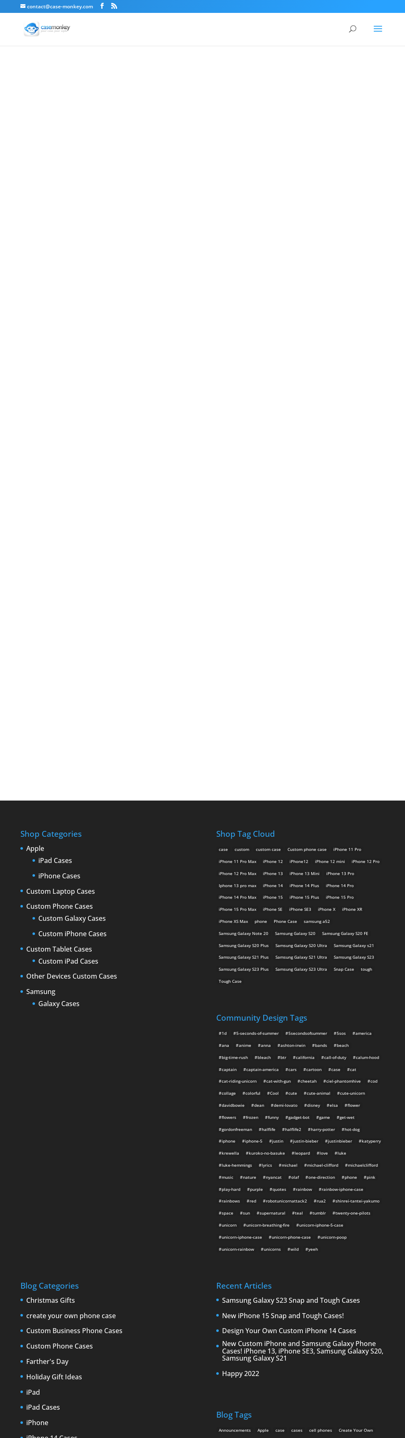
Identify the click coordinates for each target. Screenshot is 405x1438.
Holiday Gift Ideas (54, 1099)
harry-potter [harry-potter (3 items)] (323, 852)
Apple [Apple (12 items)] (263, 1152)
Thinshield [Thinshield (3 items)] (285, 1248)
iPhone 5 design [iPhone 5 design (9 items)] (294, 1200)
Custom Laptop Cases (60, 614)
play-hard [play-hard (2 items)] (231, 912)
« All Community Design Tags (189, 74)
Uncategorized (49, 1345)
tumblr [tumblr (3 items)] (319, 935)
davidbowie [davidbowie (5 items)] (233, 828)
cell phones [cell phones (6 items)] (320, 1152)
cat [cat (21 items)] (353, 792)
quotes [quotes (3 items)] (279, 912)
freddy (251, 74)
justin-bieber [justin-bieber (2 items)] (305, 863)
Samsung (40, 714)
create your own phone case (71, 1038)
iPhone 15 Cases (52, 1176)
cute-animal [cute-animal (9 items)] (318, 815)
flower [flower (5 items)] (354, 828)
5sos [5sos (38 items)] (341, 756)
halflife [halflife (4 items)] (268, 852)
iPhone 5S (42, 1222)
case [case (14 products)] (223, 572)
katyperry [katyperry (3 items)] (371, 863)
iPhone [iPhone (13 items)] (295, 1188)
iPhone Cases (59, 598)
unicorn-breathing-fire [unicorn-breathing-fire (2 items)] (268, 947)
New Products (48, 1283)
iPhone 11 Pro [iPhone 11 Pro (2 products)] (347, 572)
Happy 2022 (240, 1096)
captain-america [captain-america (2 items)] (262, 792)
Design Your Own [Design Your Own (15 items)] (351, 1176)
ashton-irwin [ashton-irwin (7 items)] (292, 768)
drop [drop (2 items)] (223, 1188)
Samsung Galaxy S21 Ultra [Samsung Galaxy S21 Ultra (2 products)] (301, 679)
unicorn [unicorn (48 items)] (229, 947)
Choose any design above (146, 389)
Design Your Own (202, 451)
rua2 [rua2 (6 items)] (321, 923)
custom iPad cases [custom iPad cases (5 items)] (283, 1164)
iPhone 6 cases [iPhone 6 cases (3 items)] (258, 1212)
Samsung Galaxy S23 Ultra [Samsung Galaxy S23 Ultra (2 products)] (301, 691)
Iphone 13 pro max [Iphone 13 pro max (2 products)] (237, 608)
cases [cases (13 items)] (296, 1152)
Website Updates (53, 1360)
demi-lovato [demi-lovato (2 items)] (286, 828)
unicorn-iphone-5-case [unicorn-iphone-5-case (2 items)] (321, 947)
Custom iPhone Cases (72, 656)
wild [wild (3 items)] (294, 971)
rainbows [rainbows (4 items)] (231, 923)
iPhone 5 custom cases (62, 1206)
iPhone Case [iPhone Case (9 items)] (331, 1212)
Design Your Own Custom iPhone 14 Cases (289, 1054)
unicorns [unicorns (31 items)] (272, 971)
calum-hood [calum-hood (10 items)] (367, 780)
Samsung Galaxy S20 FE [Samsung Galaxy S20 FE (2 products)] (345, 656)
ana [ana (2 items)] (225, 768)
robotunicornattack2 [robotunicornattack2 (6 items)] (286, 923)
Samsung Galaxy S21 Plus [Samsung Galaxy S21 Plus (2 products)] (244, 679)
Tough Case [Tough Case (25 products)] (230, 704)
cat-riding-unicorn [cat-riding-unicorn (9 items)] (239, 803)
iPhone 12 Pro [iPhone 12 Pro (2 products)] (366, 584)
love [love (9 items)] (324, 875)
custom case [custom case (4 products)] (268, 572)
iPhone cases (47, 1253)
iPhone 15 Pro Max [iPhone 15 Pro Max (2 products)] (237, 632)
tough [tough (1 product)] (366, 691)
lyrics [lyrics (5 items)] (267, 887)
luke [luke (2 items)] (342, 875)
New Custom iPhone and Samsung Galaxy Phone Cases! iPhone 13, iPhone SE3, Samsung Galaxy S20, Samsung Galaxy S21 (302, 1074)
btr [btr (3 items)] (283, 780)
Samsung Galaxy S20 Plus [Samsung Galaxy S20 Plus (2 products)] (244, 668)
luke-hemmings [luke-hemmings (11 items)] (237, 887)
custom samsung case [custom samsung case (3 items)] (240, 1176)
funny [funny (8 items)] (273, 840)
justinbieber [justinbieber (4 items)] (340, 863)
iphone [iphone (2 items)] (228, 863)
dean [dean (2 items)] (259, 828)
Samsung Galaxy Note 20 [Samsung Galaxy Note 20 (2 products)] (243, 656)
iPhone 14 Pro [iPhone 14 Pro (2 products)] (340, 608)
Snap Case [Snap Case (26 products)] (344, 691)
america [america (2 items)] (363, 756)
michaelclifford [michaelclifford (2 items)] (363, 887)
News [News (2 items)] (343, 1224)
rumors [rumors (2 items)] (275, 1236)
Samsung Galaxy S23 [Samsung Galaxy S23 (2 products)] (354, 679)
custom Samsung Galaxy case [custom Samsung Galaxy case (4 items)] (298, 1176)
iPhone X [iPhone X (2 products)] (326, 632)
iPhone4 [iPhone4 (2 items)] (341, 1188)
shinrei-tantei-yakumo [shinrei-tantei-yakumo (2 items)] (357, 923)
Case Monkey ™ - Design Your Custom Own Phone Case (162, 1425)
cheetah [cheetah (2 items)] (308, 803)
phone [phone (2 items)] (351, 899)
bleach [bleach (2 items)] (264, 780)
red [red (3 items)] (253, 923)
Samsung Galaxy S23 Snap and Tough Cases (291, 1023)
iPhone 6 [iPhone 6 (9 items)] (227, 1212)
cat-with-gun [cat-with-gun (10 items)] (278, 803)
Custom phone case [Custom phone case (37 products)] (307, 572)
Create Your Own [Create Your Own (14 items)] (356, 1152)
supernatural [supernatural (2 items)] (272, 935)
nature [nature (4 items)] (249, 899)
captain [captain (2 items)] (229, 792)
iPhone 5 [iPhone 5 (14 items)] (364, 1188)
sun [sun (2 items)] (246, 935)
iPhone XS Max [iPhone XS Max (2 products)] (233, 644)
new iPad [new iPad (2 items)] (321, 1224)
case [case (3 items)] (280, 1152)
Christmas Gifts (50, 1023)
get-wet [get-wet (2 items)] (347, 840)
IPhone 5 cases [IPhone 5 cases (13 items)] (257, 1200)
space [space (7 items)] (227, 935)
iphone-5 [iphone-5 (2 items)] (253, 863)
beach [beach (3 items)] (343, 768)
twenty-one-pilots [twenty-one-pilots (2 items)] (352, 935)
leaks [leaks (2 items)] (224, 1224)
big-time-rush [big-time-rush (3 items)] (235, 780)
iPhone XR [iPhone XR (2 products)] (352, 632)
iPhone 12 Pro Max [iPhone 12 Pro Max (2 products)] (237, 596)
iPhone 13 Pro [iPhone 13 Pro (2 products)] (340, 596)
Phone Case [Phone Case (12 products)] (285, 644)
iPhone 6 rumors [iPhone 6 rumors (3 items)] (296, 1212)
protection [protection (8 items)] (250, 1236)
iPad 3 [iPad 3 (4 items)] (275, 1188)
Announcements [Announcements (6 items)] (235, 1152)
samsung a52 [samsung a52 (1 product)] (317, 644)
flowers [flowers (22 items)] (229, 840)
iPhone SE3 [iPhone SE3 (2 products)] (300, 632)
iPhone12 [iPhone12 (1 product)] (299, 584)
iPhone (37, 1145)
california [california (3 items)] (305, 780)
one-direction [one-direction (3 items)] (321, 899)
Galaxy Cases (59, 726)
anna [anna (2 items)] (266, 768)
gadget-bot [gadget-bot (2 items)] (299, 840)
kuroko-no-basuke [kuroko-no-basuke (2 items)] (267, 875)
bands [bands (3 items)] (321, 768)
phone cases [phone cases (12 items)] (367, 1224)
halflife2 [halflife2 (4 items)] (293, 852)
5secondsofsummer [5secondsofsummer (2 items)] (307, 756)
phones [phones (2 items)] (226, 1236)
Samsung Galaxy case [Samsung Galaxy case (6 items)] (309, 1236)
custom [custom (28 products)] (242, 572)
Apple (35, 571)
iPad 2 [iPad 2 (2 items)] (256, 1188)
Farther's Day (47, 1084)
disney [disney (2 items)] (313, 828)
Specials (39, 1329)
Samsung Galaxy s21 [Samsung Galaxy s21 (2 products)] (354, 668)
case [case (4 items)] (335, 792)
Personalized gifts (54, 1298)
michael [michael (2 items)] (290, 887)
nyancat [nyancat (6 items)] (274, 899)
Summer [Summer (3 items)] (260, 1248)
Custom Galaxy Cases (72, 641)
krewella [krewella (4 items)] (230, 875)
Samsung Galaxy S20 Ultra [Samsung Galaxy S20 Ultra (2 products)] (301, 668)
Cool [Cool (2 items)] (274, 815)
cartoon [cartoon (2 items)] (314, 792)
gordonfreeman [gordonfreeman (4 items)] (237, 852)
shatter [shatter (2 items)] (345, 1236)
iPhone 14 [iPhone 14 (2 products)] (273, 608)
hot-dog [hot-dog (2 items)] (352, 852)
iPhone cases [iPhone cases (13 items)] (363, 1212)
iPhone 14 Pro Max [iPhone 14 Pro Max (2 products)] (237, 619)
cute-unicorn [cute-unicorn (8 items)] (352, 815)
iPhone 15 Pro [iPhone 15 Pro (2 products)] (340, 619)
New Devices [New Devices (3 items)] (293, 1224)
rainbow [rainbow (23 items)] (304, 912)
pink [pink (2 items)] (371, 899)
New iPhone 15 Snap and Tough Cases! (283, 1038)
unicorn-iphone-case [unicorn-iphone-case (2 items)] (242, 959)
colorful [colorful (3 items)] (252, 815)
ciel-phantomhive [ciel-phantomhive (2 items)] (343, 803)
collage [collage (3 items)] (229, 815)
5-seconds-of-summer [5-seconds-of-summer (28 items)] (257, 756)
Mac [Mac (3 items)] (240, 1224)
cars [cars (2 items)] (292, 792)
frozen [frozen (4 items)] (252, 840)
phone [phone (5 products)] (261, 644)
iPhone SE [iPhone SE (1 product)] (272, 632)
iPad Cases (55, 583)
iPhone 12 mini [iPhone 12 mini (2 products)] (330, 584)
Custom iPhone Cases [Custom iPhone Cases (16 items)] (330, 1164)
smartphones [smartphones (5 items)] (232, 1248)
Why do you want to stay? (202, 253)
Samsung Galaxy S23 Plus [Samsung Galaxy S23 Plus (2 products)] (244, 691)
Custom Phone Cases (59, 629)
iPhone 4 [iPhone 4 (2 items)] (317, 1188)
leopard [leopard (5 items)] (302, 875)
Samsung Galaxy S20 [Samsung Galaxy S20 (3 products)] (295, 656)
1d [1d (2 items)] (224, 756)
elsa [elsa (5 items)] (334, 828)
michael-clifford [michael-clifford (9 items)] (322, 887)
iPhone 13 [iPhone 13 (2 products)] (273, 596)
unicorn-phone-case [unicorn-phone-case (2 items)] (291, 959)
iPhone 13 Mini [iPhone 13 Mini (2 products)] (305, 596)
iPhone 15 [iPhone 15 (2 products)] (273, 619)
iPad (33, 1115)
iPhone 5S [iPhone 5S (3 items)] (366, 1200)
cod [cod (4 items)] (374, 803)
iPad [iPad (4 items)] (239, 1188)
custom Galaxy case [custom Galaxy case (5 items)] (238, 1164)
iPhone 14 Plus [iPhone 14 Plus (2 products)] (304, 608)
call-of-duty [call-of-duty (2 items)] (335, 780)
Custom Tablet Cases (59, 672)
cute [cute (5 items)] (292, 815)
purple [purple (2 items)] (256, 912)
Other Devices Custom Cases (71, 699)
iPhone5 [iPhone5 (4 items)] (227, 1200)
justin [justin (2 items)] (277, 863)
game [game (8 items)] (324, 840)
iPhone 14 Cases (52, 1161)
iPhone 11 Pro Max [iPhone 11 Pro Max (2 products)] (237, 584)
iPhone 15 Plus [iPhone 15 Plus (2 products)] (304, 619)
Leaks (35, 1268)
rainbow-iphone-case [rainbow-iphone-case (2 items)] (342, 912)
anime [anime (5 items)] (245, 768)
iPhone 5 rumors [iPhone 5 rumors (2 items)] (333, 1200)
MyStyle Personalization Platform (295, 1425)
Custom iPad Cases (68, 684)
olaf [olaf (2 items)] (295, 899)
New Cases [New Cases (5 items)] (262, 1224)
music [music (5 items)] (227, 899)
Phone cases (46, 1314)
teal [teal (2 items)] (299, 935)
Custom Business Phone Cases (74, 1054)
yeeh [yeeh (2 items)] (313, 971)
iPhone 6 (40, 1237)
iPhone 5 (40, 1191)
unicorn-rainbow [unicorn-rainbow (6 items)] (238, 971)
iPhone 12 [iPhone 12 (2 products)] (273, 584)
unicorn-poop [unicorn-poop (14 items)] (333, 959)
